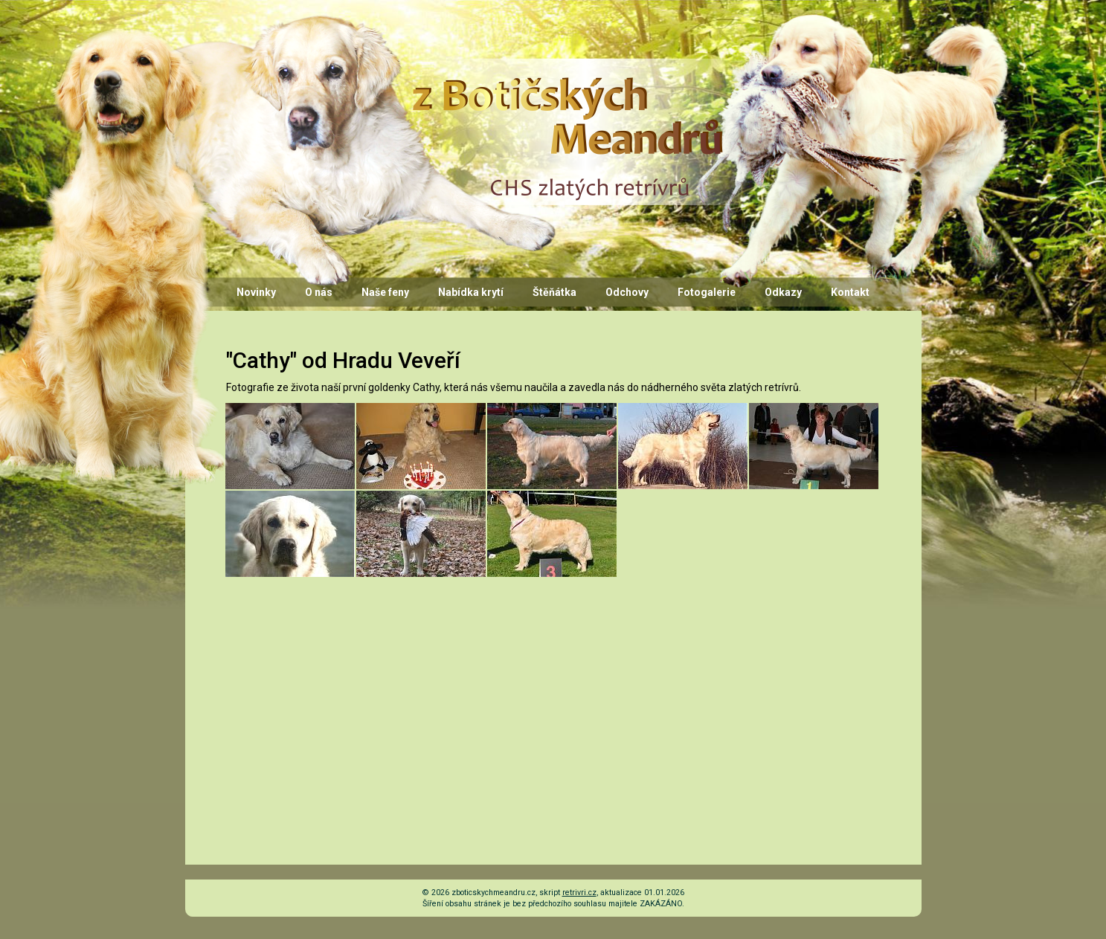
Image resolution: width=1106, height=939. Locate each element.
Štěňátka (554, 292)
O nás (318, 292)
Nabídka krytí (471, 292)
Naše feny (385, 292)
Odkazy (783, 292)
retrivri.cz (579, 892)
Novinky (256, 292)
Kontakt (850, 292)
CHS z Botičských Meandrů (565, 72)
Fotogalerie (707, 292)
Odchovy (627, 292)
